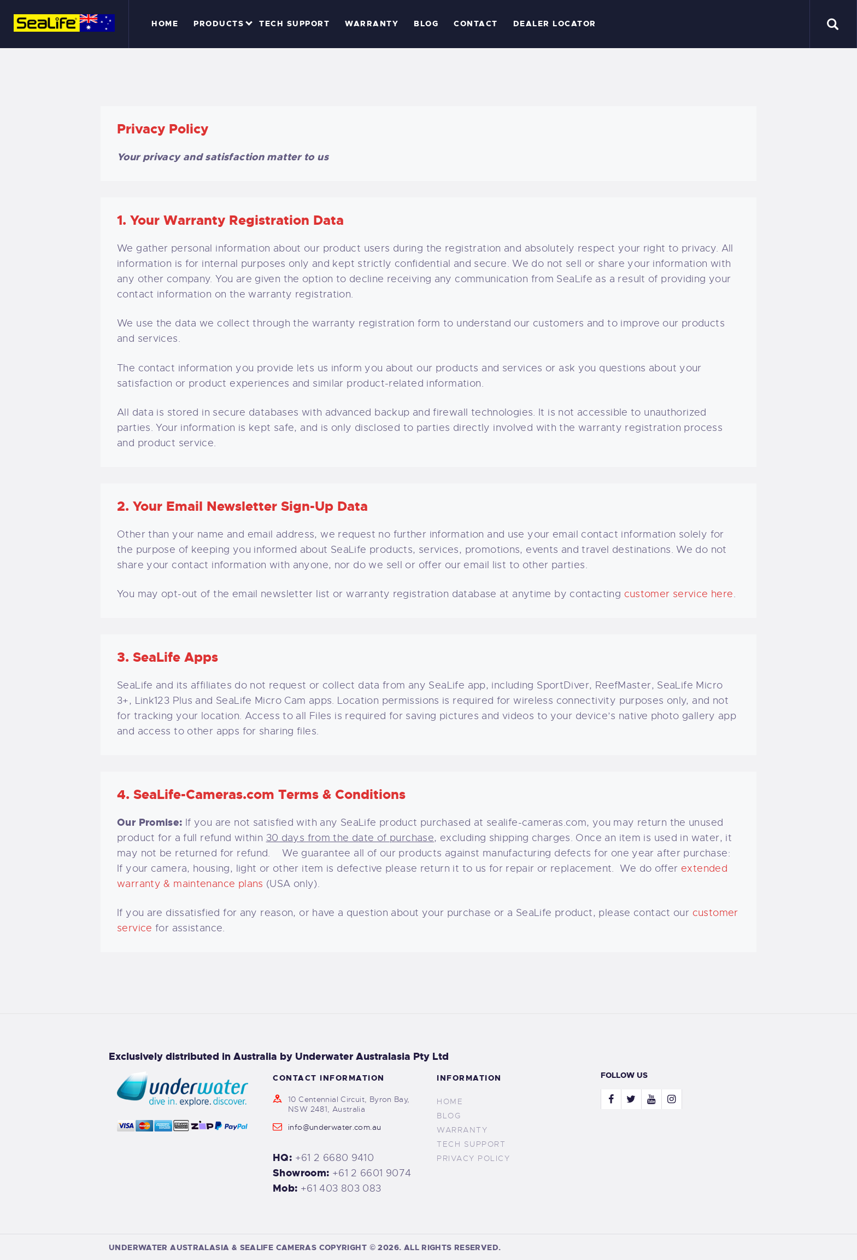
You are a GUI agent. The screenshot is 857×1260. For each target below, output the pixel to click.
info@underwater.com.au (334, 1127)
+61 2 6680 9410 (334, 1158)
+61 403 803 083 (341, 1188)
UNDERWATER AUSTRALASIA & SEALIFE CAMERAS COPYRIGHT (238, 1247)
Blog (449, 1116)
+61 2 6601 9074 (372, 1173)
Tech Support (471, 1144)
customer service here (678, 594)
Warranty (462, 1130)
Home (450, 1101)
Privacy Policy (473, 1158)
